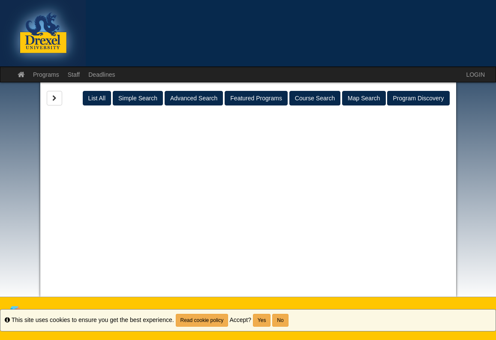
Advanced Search (194, 98)
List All (96, 98)
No (280, 320)
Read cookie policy (202, 320)
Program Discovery (418, 98)
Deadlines (101, 74)
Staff (74, 74)
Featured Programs (256, 98)
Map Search (364, 98)
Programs (46, 74)
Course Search (315, 98)
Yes (262, 320)
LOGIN (475, 74)
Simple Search (137, 98)
